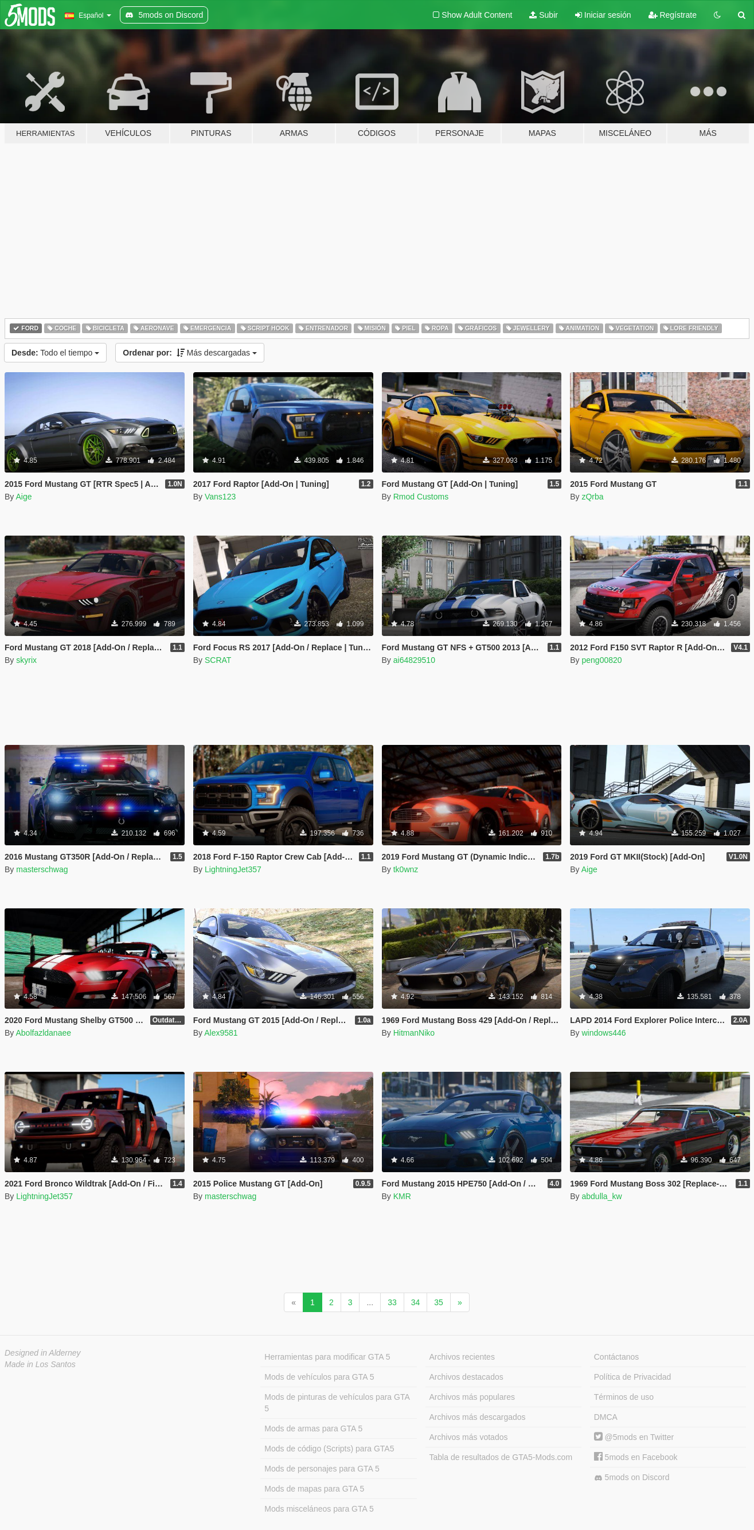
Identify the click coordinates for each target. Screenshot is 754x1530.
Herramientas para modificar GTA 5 (327, 1356)
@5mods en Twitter (634, 1437)
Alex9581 (220, 1032)
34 (415, 1302)
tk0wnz (406, 869)
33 (392, 1302)
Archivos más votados (468, 1437)
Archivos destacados (466, 1376)
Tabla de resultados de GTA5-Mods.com (501, 1457)
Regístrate (672, 14)
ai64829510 (414, 660)
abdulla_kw (601, 1196)
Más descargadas (190, 352)
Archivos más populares (472, 1397)
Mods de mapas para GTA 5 (314, 1488)
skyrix (26, 660)
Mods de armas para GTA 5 (313, 1428)
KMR (402, 1196)
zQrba (592, 496)
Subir (543, 14)
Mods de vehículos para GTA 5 (319, 1376)
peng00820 (601, 660)
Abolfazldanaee (43, 1032)
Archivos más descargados (477, 1417)
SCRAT (218, 660)
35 (438, 1302)
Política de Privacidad (632, 1376)
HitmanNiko (414, 1032)
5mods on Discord (632, 1477)
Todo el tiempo (55, 352)
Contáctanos (616, 1356)
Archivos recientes (462, 1356)
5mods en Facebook (636, 1457)
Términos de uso (624, 1397)
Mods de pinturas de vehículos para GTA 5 (336, 1402)
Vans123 (220, 496)
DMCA (606, 1417)
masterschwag (42, 869)
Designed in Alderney (43, 1352)
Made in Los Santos (40, 1364)
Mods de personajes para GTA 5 (322, 1468)
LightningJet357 (233, 869)
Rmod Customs (420, 496)
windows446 (603, 1032)
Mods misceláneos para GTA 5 (318, 1508)
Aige (23, 496)
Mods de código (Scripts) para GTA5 (329, 1448)
